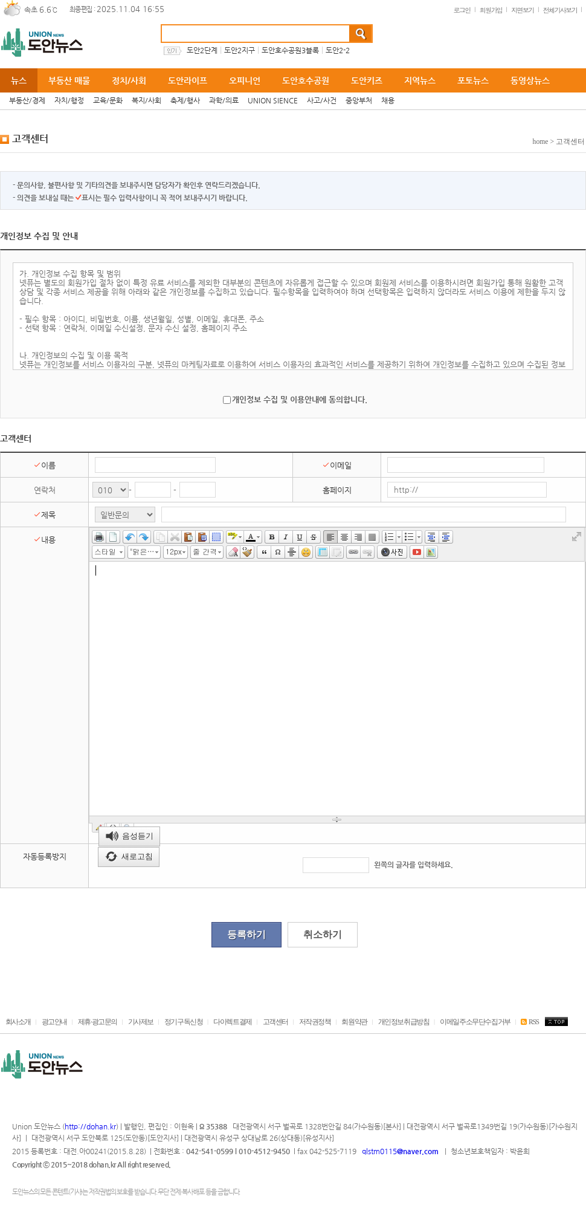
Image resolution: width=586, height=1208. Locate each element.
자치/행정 (69, 100)
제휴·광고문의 (97, 1022)
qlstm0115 (399, 1151)
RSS (529, 1022)
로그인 (461, 10)
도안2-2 (338, 50)
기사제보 (140, 1022)
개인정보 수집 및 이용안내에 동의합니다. (299, 399)
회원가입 (491, 10)
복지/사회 (146, 100)
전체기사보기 (560, 10)
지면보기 (522, 10)
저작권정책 (315, 1022)
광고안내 (54, 1022)
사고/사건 (321, 100)
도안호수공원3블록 (290, 50)
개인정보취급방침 (404, 1022)
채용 (387, 100)
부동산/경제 (27, 100)
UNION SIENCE (273, 100)
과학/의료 (224, 100)
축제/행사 (185, 100)
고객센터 (275, 1022)
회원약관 (354, 1022)
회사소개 (18, 1022)
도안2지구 (239, 50)
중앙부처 (359, 100)
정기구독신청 (183, 1022)
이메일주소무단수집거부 (475, 1022)
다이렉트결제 (232, 1022)
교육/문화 (108, 100)
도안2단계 (202, 50)
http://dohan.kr (90, 1126)
